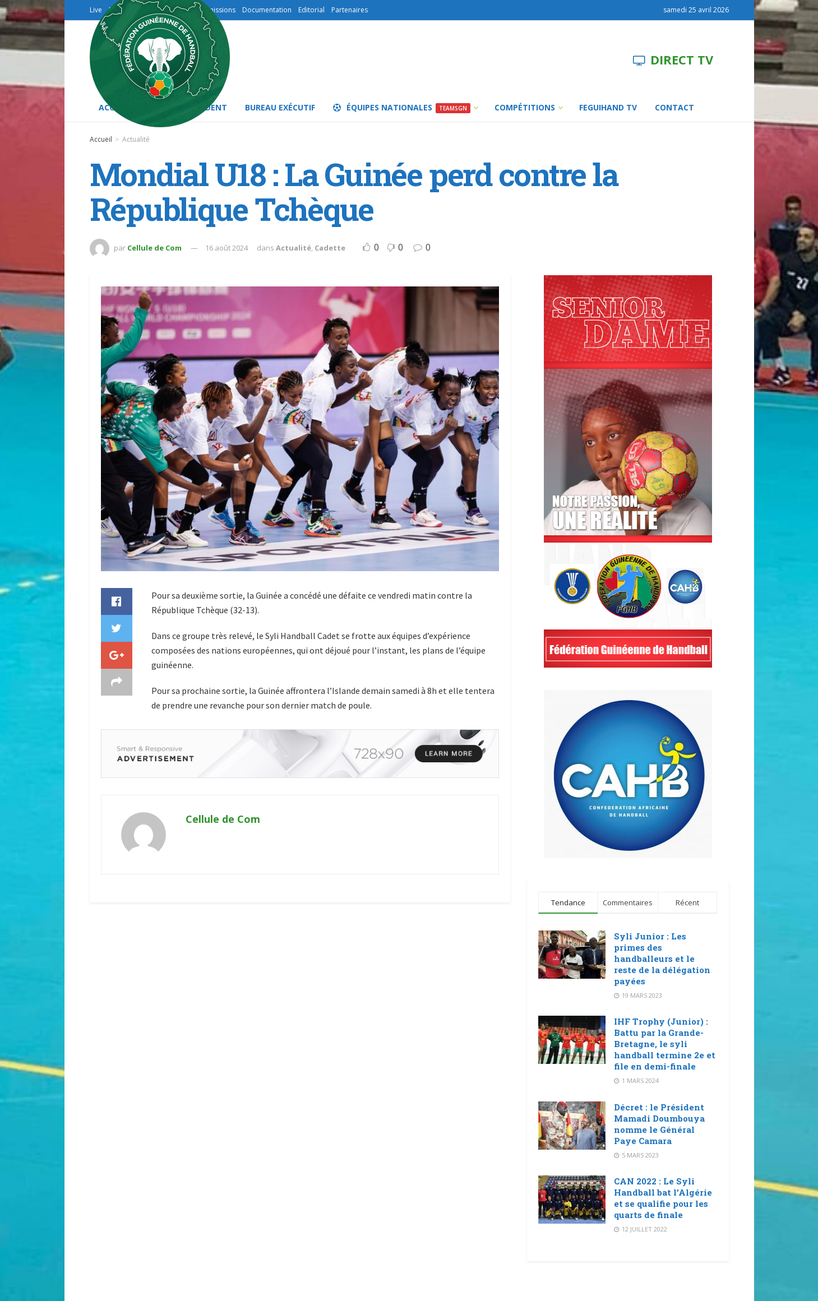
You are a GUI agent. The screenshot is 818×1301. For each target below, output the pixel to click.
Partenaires (349, 10)
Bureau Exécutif (280, 107)
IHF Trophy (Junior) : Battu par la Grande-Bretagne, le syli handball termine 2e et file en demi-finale (664, 1044)
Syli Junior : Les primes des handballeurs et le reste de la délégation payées (662, 958)
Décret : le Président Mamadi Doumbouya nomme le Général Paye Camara (659, 1123)
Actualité (136, 139)
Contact (674, 107)
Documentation (267, 10)
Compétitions (525, 107)
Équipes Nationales (401, 107)
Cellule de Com (154, 248)
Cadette (330, 248)
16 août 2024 (226, 248)
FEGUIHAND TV (608, 107)
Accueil (101, 139)
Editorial (311, 10)
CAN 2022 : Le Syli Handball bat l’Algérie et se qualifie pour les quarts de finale (663, 1197)
